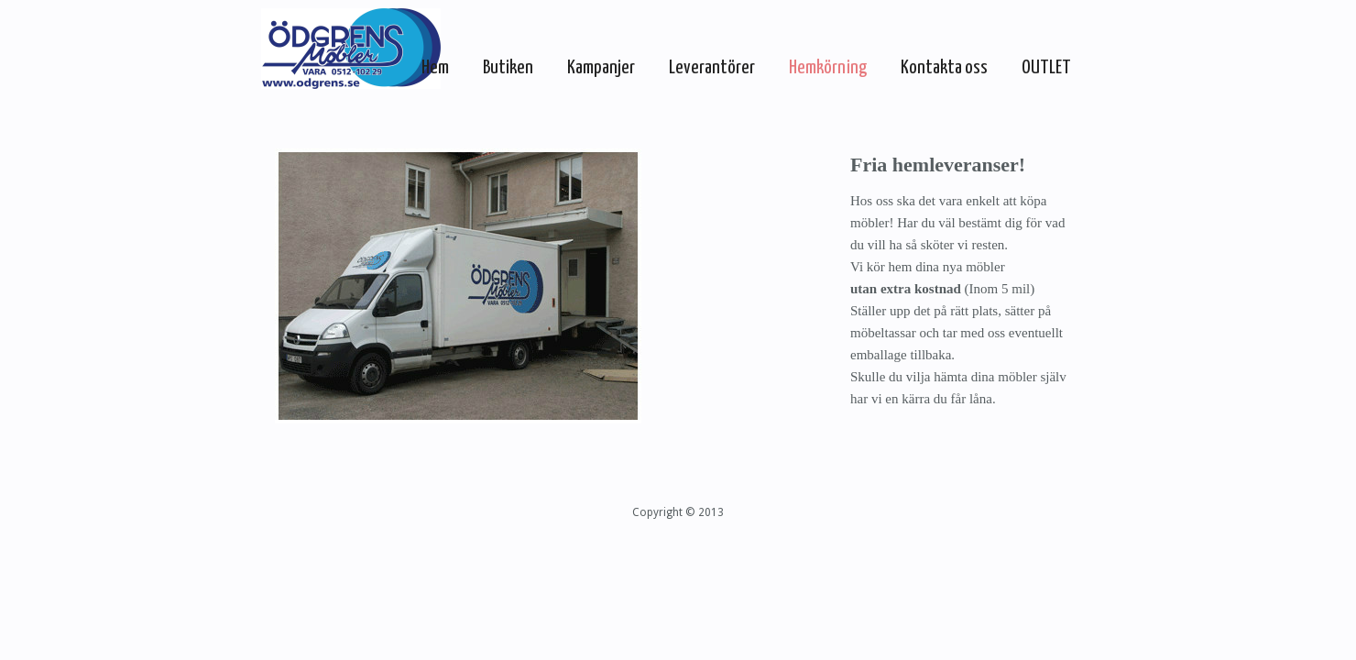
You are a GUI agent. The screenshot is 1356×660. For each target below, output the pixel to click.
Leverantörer (712, 68)
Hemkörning (828, 68)
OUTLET (1046, 68)
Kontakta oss (944, 68)
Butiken (508, 68)
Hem (435, 68)
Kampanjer (601, 68)
